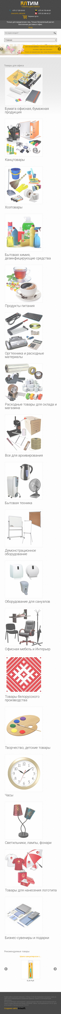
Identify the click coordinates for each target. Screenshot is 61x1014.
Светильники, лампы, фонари (28, 843)
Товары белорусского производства (22, 698)
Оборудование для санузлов (27, 601)
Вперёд (59, 49)
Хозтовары (13, 207)
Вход (31, 27)
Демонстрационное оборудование (20, 552)
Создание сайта (15, 1008)
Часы (9, 795)
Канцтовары (15, 160)
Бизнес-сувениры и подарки (27, 938)
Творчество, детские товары (27, 748)
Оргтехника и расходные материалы (24, 355)
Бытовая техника (18, 503)
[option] (30, 968)
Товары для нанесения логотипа (31, 890)
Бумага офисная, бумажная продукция (27, 110)
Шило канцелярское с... (30, 956)
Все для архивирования (24, 455)
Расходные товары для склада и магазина (31, 406)
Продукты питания (20, 306)
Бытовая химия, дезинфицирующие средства (28, 256)
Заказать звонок (18, 13)
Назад (2, 49)
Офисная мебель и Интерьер (27, 649)
